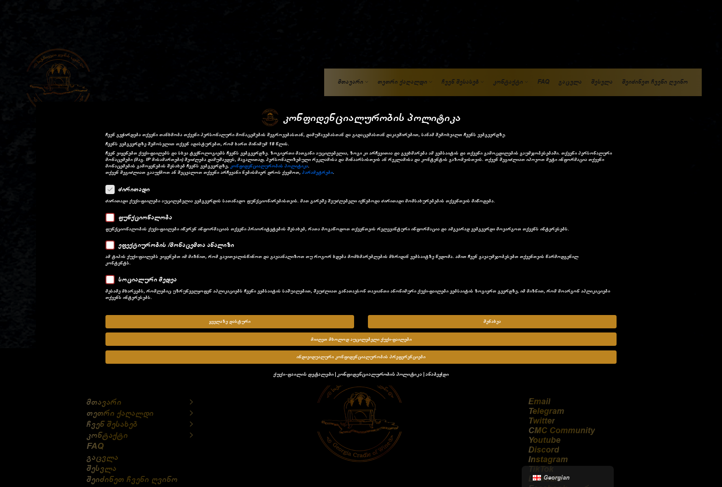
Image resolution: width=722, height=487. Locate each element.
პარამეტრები (317, 169)
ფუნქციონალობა (141, 214)
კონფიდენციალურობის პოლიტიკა (269, 163)
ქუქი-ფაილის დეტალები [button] (304, 370)
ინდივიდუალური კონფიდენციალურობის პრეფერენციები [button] (361, 354)
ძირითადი (130, 186)
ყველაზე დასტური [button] (229, 318)
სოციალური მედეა (144, 276)
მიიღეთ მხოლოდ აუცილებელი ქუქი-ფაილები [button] (361, 336)
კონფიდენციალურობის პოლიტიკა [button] (379, 370)
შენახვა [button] (492, 318)
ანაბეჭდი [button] (437, 370)
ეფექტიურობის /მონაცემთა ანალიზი (172, 242)
